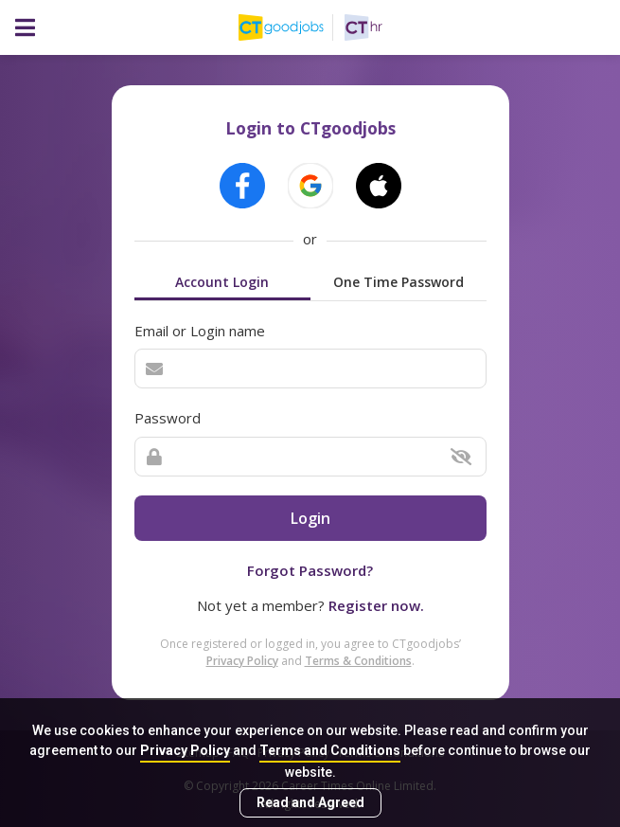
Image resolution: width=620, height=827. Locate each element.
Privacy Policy (185, 750)
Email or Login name (199, 330)
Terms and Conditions (329, 750)
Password (167, 417)
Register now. (376, 605)
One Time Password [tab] (398, 282)
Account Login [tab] (222, 282)
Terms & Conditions (358, 661)
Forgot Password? (310, 570)
